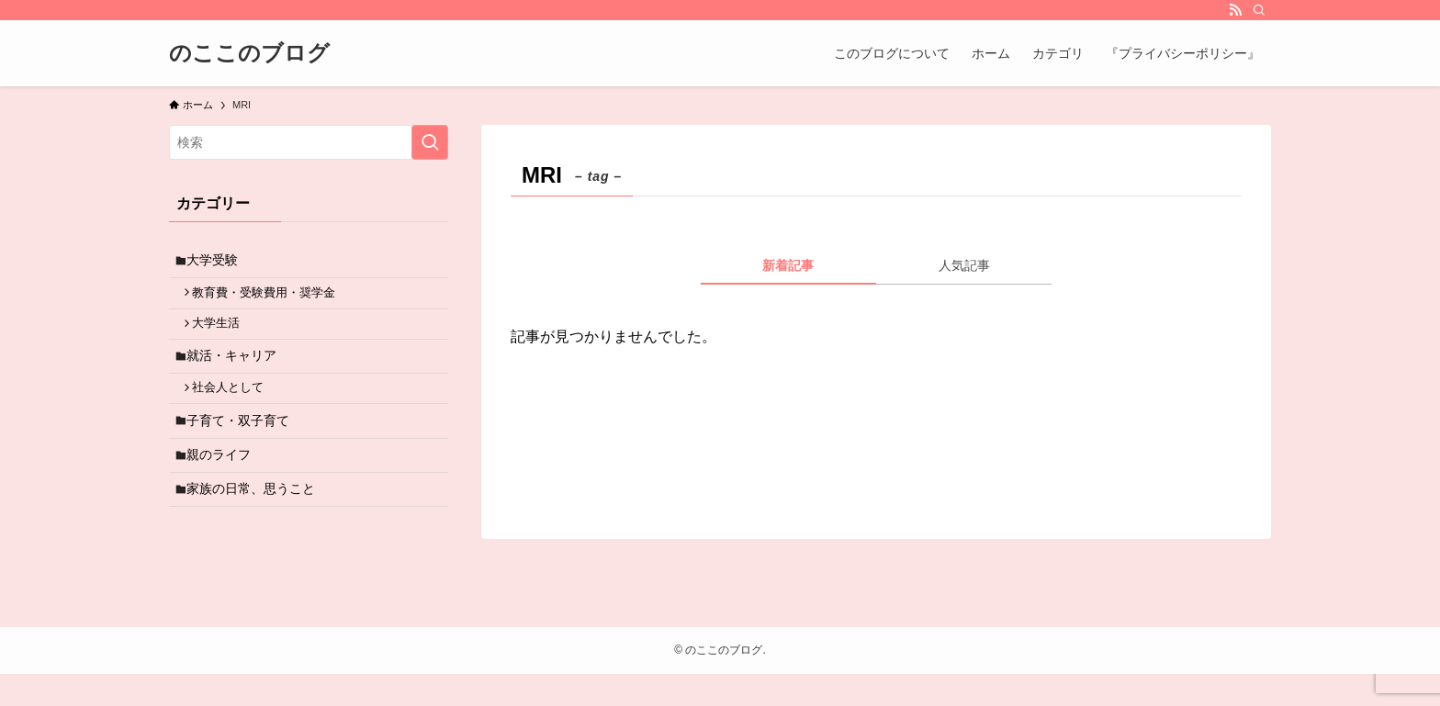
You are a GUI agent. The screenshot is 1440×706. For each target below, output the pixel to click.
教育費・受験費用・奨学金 (270, 298)
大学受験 (217, 262)
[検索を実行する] (429, 142)
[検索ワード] (308, 142)
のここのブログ (249, 53)
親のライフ (224, 480)
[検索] (1259, 10)
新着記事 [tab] (788, 265)
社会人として (234, 405)
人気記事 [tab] (964, 265)
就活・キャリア (237, 369)
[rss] (1235, 10)
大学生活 (222, 333)
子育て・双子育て (243, 441)
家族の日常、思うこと (256, 518)
